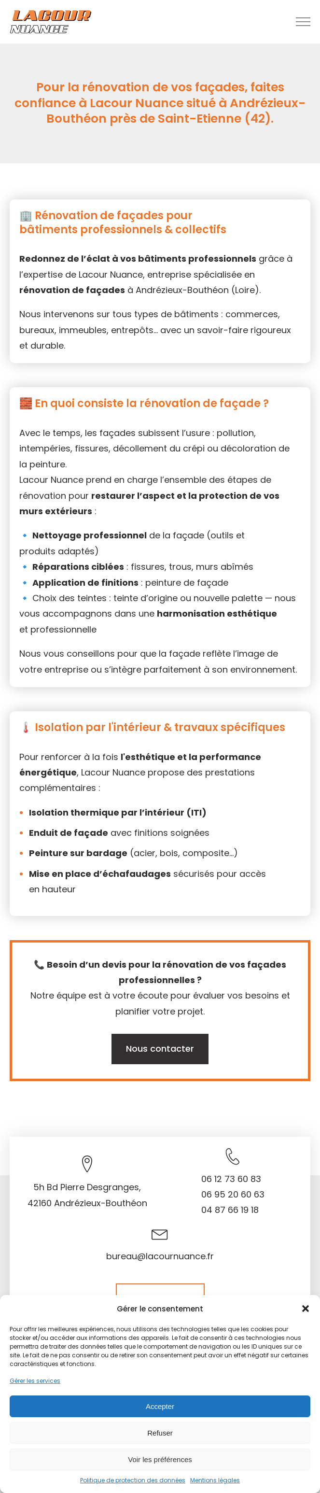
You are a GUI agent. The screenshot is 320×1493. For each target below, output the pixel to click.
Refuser (160, 1433)
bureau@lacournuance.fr (160, 1256)
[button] (305, 1308)
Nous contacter (160, 1048)
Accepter (160, 1406)
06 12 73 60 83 (231, 1179)
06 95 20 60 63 (232, 1194)
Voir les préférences (160, 1459)
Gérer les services (35, 1381)
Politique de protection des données (132, 1480)
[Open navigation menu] (303, 22)
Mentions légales (215, 1480)
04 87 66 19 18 (230, 1210)
